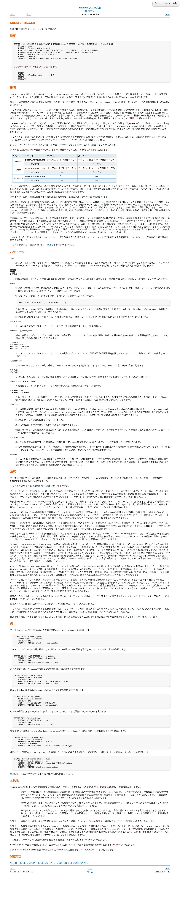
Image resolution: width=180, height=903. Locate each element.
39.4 (12, 802)
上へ (29, 14)
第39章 (50, 252)
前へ (12, 14)
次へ (167, 14)
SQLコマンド (90, 11)
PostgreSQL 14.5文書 (90, 8)
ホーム (90, 900)
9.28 (138, 631)
